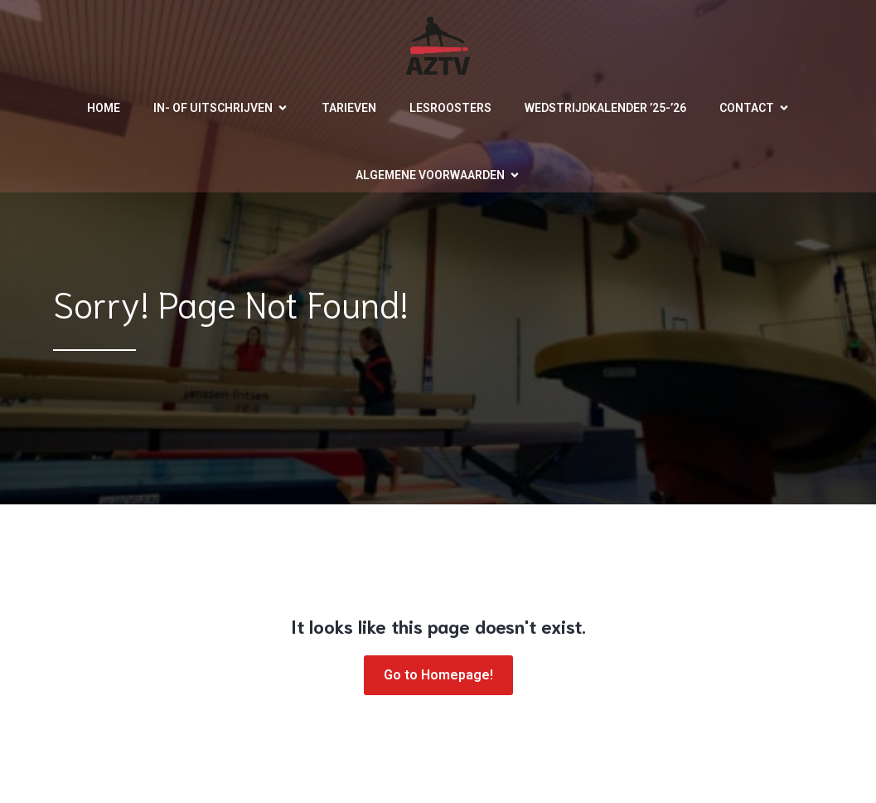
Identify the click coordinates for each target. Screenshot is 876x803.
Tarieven (349, 107)
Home (103, 107)
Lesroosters (450, 107)
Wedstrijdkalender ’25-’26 (605, 107)
